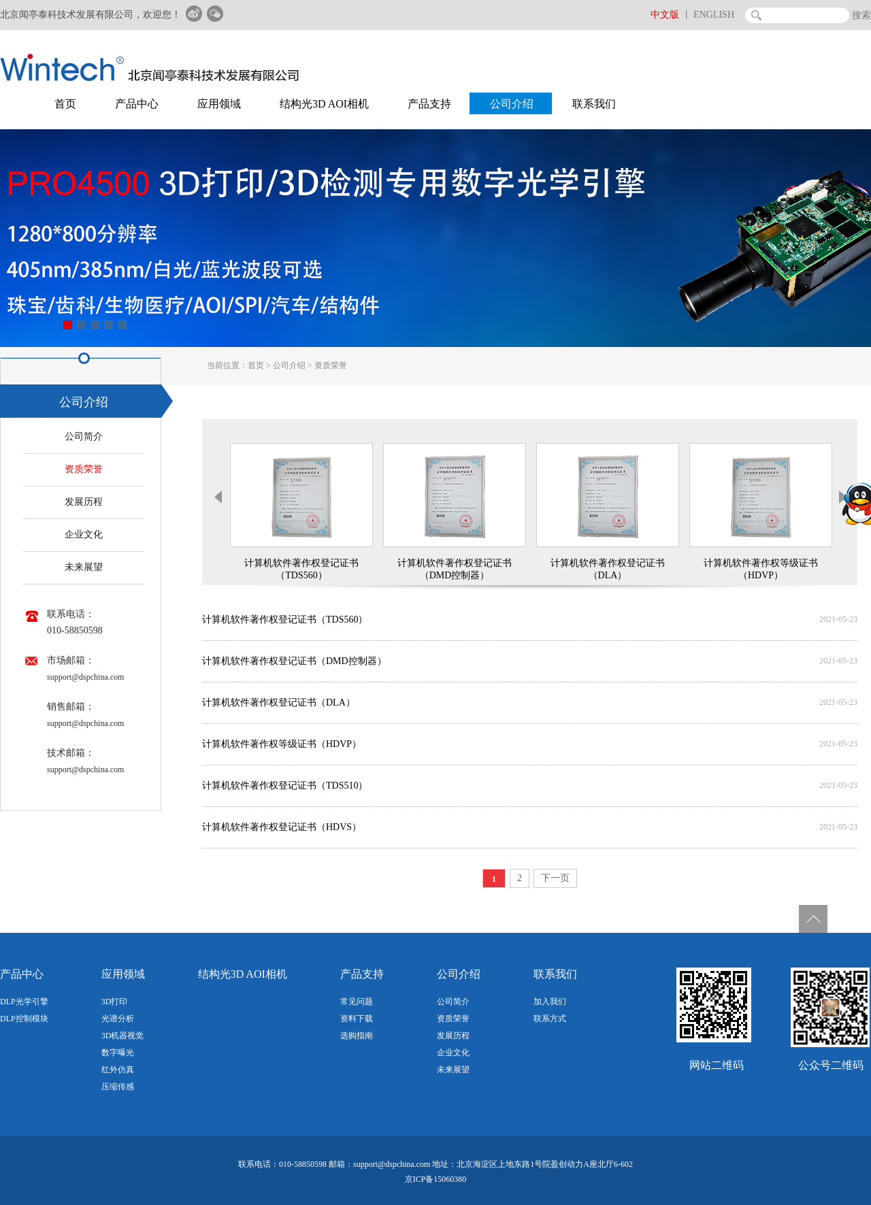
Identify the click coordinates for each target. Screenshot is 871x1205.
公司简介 (84, 436)
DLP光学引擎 (24, 1001)
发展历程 (84, 502)
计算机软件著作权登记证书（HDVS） (281, 827)
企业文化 (84, 534)
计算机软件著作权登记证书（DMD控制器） (294, 661)
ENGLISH (713, 15)
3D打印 (114, 1001)
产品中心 (137, 104)
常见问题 (356, 1001)
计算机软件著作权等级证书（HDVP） (281, 744)
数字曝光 (117, 1052)
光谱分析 (117, 1018)
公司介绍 (511, 104)
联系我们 (594, 104)
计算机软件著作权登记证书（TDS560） (284, 619)
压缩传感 (117, 1086)
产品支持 (429, 104)
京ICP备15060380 (436, 1179)
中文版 (665, 15)
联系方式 (549, 1018)
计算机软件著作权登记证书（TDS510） (284, 785)
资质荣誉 (330, 365)
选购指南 (356, 1035)
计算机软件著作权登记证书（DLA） (278, 702)
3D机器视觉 (122, 1035)
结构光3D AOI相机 (324, 104)
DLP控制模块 (24, 1018)
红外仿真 (117, 1069)
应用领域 (219, 104)
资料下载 (356, 1018)
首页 (65, 104)
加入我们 (549, 1001)
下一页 (555, 878)
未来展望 (84, 567)
